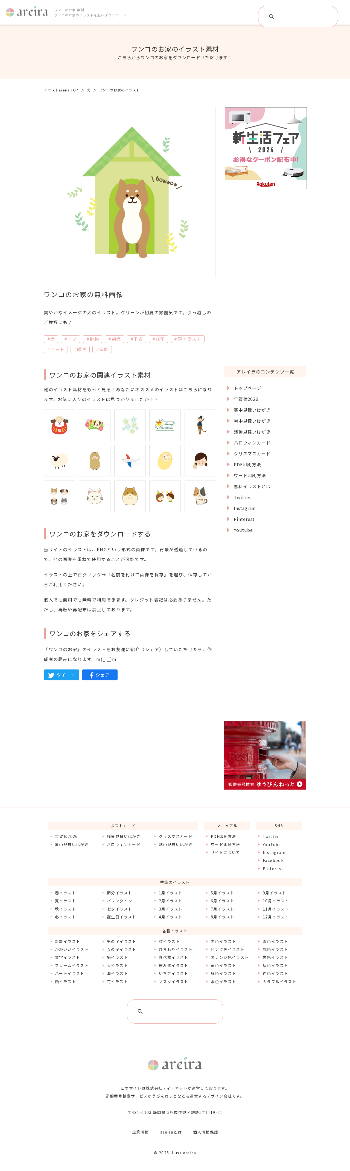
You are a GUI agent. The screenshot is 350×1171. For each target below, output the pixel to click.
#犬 (51, 339)
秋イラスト (65, 909)
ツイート (61, 674)
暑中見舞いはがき (252, 420)
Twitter (242, 497)
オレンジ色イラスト (230, 957)
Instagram (245, 508)
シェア (99, 674)
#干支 (136, 339)
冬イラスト (65, 917)
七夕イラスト (119, 909)
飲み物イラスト (173, 965)
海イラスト (117, 973)
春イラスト (65, 893)
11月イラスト (276, 909)
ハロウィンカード (252, 442)
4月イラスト (170, 917)
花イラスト (117, 981)
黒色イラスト (275, 957)
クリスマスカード (252, 453)
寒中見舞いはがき (252, 410)
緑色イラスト (223, 973)
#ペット (56, 349)
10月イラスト (276, 900)
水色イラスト (223, 981)
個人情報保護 (205, 1132)
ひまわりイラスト (175, 949)
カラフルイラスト (279, 981)
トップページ (247, 388)
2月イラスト (170, 900)
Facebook (273, 860)
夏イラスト (65, 900)
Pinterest (244, 519)
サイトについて (225, 852)
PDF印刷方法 (247, 464)
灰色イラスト (275, 965)
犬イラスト (117, 965)
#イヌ (70, 339)
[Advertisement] (265, 277)
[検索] (298, 16)
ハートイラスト (69, 973)
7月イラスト (222, 909)
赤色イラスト (223, 941)
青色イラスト (275, 941)
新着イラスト (67, 941)
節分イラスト (119, 893)
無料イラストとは (252, 486)
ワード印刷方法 (250, 475)
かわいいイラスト (72, 949)
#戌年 (158, 339)
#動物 (92, 339)
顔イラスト (65, 981)
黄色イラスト (223, 965)
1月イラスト (170, 893)
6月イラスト (222, 900)
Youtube (243, 530)
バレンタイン (119, 900)
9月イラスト (274, 893)
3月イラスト (170, 909)
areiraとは (171, 1132)
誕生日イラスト (121, 917)
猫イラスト (117, 957)
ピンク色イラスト (227, 949)
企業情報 (140, 1132)
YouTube (272, 844)
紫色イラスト (275, 949)
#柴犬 (114, 339)
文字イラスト (67, 957)
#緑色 (80, 349)
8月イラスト (222, 917)
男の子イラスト (121, 941)
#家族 (102, 349)
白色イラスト (275, 973)
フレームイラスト (72, 965)
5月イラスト (222, 893)
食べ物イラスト (173, 957)
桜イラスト (169, 941)
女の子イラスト (121, 949)
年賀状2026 (246, 399)
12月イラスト (276, 917)
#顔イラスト (188, 339)
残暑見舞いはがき (252, 431)
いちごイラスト (173, 973)
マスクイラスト (173, 981)
